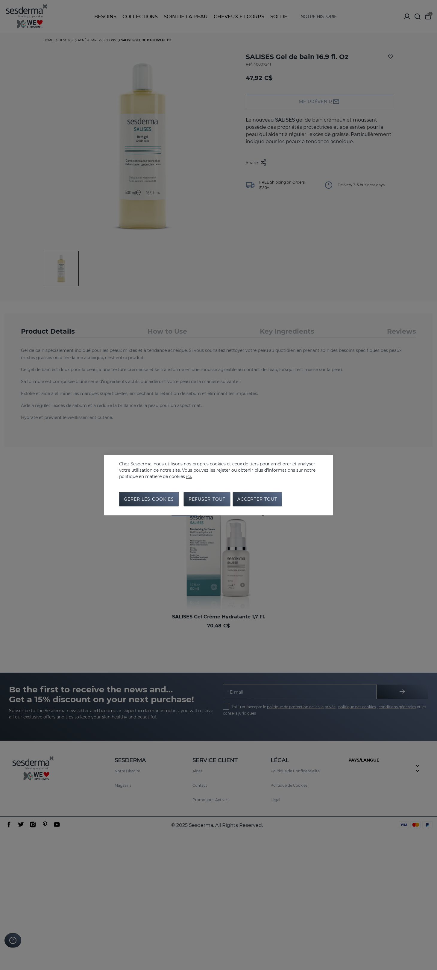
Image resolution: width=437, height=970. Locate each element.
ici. (189, 476)
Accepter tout (257, 499)
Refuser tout (207, 499)
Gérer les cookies (149, 499)
